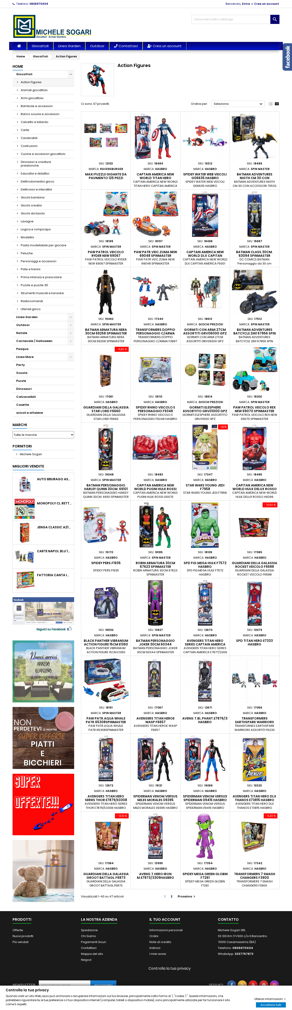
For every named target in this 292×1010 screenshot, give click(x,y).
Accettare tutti (271, 1004)
